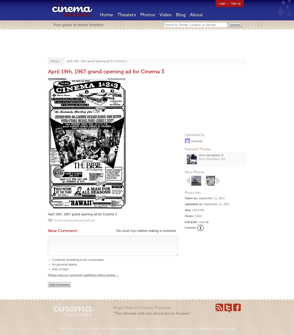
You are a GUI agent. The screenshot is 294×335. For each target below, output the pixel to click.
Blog (181, 15)
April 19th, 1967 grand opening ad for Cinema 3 (97, 61)
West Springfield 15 (211, 155)
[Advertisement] (147, 44)
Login (222, 3)
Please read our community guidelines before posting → (83, 279)
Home (106, 15)
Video (165, 15)
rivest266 (197, 141)
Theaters (126, 15)
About (196, 15)
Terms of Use (227, 328)
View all (203, 222)
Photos (147, 15)
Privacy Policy (208, 328)
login (133, 231)
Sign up (236, 3)
